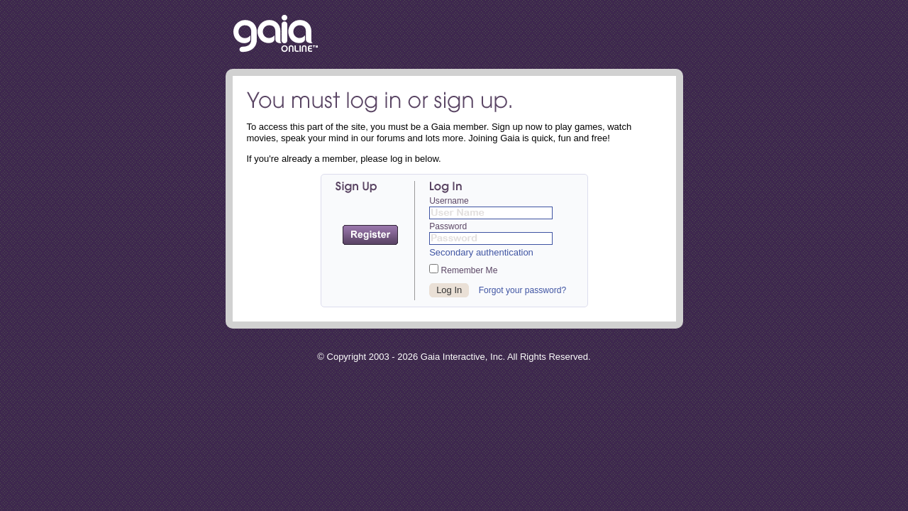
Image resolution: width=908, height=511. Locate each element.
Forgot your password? (523, 290)
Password (448, 226)
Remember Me (463, 269)
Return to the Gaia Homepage (276, 34)
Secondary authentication (481, 252)
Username (449, 201)
